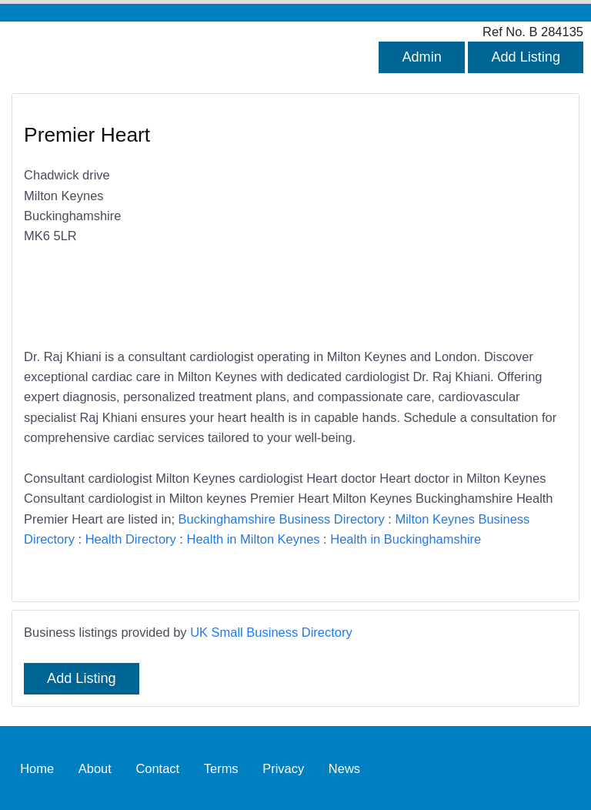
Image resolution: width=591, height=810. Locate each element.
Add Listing (525, 57)
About (95, 768)
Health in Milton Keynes (253, 539)
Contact (157, 768)
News (344, 768)
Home (37, 768)
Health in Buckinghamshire (405, 539)
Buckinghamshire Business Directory (282, 519)
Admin (421, 57)
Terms (221, 768)
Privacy (283, 768)
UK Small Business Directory (271, 632)
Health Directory (130, 539)
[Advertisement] (424, 222)
